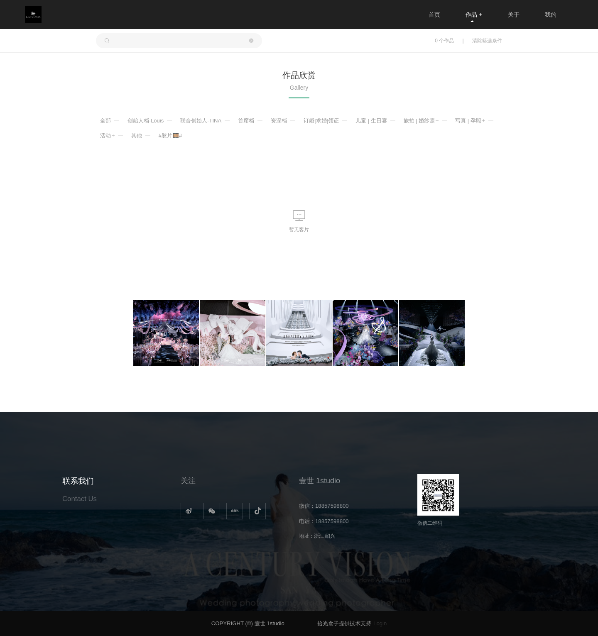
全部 (105, 120)
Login (380, 623)
